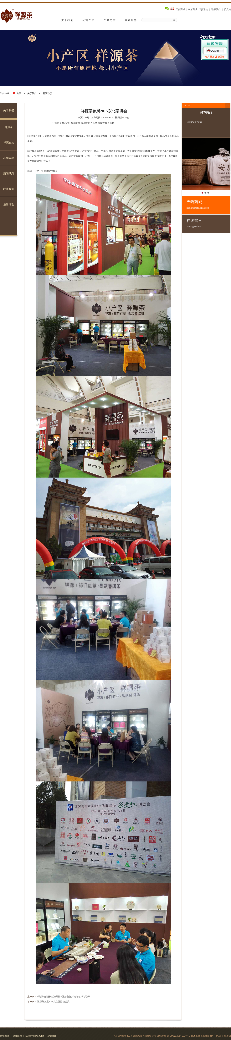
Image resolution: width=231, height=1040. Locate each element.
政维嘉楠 (207, 1035)
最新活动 (8, 204)
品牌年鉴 (8, 158)
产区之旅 (110, 20)
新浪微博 (75, 123)
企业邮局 (17, 1035)
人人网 (93, 123)
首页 (19, 93)
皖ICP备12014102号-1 (178, 1035)
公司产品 (88, 20)
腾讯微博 (85, 123)
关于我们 (67, 20)
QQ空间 (66, 123)
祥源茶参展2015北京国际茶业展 (53, 1001)
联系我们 (216, 9)
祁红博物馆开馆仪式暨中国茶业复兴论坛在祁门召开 (63, 996)
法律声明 (30, 1035)
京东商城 (192, 9)
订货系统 (203, 9)
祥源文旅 (8, 142)
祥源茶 (9, 127)
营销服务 (131, 20)
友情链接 (51, 1035)
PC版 (218, 1035)
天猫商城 (180, 9)
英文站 (227, 9)
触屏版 (227, 1035)
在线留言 (208, 223)
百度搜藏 (102, 123)
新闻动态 (47, 93)
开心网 (111, 123)
